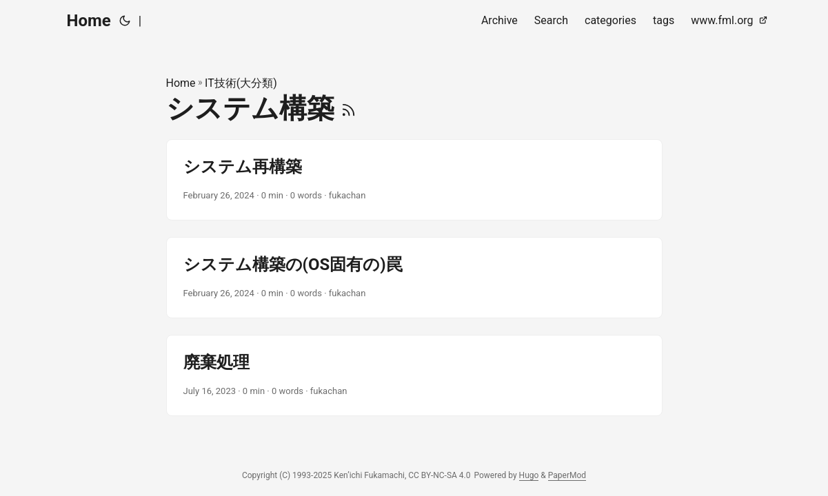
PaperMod (567, 475)
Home (89, 20)
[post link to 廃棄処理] (414, 375)
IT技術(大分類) (241, 83)
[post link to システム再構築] (414, 180)
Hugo (529, 475)
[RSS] (348, 108)
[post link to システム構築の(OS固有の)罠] (414, 278)
